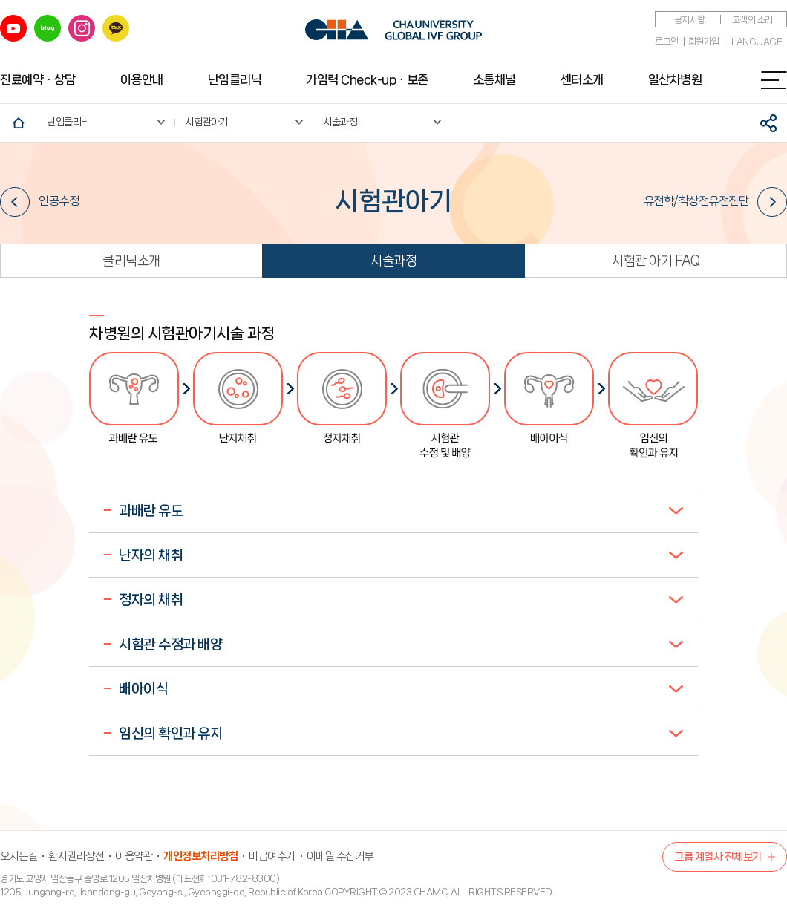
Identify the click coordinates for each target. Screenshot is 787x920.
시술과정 (393, 260)
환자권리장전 (76, 856)
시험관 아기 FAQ (655, 260)
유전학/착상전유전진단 (716, 201)
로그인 (667, 41)
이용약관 (133, 856)
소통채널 (494, 79)
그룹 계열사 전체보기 (718, 857)
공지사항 (689, 20)
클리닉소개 (131, 260)
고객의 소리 (752, 20)
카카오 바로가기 (115, 28)
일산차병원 (675, 79)
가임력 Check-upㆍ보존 (367, 79)
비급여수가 (272, 856)
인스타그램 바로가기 (81, 28)
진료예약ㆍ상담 (38, 79)
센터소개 (582, 79)
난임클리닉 (235, 79)
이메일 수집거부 (340, 856)
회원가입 (703, 41)
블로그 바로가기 (47, 28)
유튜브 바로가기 (13, 28)
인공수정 (39, 201)
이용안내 (141, 79)
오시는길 (18, 856)
